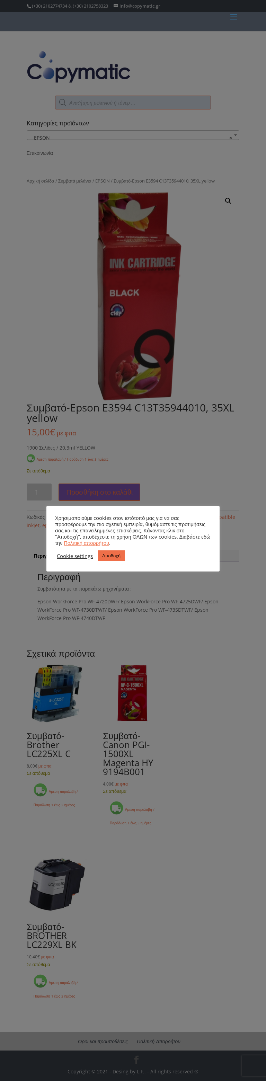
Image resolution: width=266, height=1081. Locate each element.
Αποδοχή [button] (111, 555)
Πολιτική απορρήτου (86, 542)
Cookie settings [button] (75, 556)
